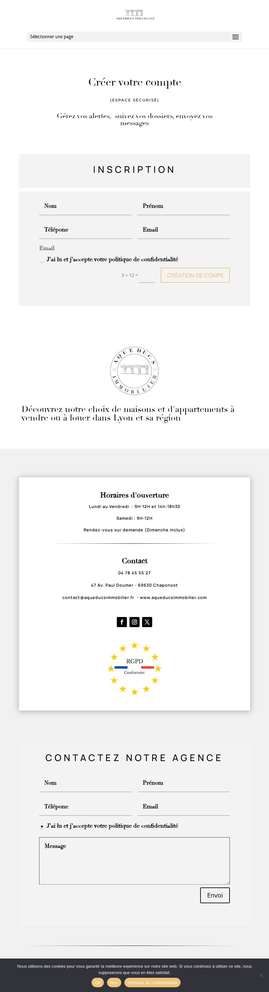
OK (98, 982)
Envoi (215, 895)
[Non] (261, 975)
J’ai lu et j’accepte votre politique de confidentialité (108, 259)
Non (114, 982)
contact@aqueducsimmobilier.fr (99, 597)
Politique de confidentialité (152, 982)
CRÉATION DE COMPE (195, 275)
